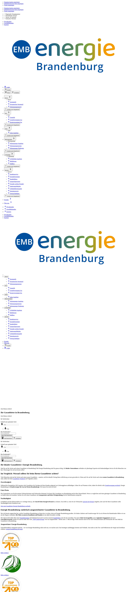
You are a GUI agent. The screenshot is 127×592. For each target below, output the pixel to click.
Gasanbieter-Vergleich (95, 113)
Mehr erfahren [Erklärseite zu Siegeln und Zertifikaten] (97, 520)
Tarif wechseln (90, 455)
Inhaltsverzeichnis (12, 567)
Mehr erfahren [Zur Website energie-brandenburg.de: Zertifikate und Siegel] (52, 520)
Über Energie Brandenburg (55, 455)
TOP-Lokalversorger (112, 215)
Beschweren (10, 571)
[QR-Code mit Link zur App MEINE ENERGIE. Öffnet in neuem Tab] (68, 537)
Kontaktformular (39, 212)
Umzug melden (91, 493)
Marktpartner (50, 466)
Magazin (49, 474)
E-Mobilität (10, 474)
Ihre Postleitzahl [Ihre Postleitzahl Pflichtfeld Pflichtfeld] (100, 54)
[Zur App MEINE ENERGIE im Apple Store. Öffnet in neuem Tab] (80, 535)
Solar (8, 466)
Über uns (102, 10)
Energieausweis (11, 482)
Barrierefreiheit (11, 563)
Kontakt (94, 10)
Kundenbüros (86, 212)
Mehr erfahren (80, 256)
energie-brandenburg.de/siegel (34, 249)
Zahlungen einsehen (92, 485)
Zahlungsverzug (91, 489)
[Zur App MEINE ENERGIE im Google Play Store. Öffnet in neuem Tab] (80, 540)
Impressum (10, 549)
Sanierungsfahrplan (13, 478)
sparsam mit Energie (13, 166)
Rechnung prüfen (91, 478)
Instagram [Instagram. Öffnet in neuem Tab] (11, 539)
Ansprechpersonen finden (94, 463)
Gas (59, 279)
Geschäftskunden (112, 5)
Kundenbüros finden (92, 459)
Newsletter (50, 470)
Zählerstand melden (92, 466)
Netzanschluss (11, 463)
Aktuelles (49, 478)
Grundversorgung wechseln (51, 129)
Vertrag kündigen (91, 497)
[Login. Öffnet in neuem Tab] (122, 10)
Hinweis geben (11, 576)
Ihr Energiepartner (52, 463)
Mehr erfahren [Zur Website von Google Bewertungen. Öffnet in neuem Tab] (30, 520)
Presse (48, 485)
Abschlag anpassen (92, 470)
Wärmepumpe (11, 470)
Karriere (123, 5)
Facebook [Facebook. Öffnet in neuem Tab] (10, 534)
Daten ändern (90, 474)
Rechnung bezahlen (92, 482)
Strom (8, 455)
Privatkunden (99, 5)
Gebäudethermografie (13, 485)
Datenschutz (10, 554)
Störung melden (11, 558)
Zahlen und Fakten (52, 459)
